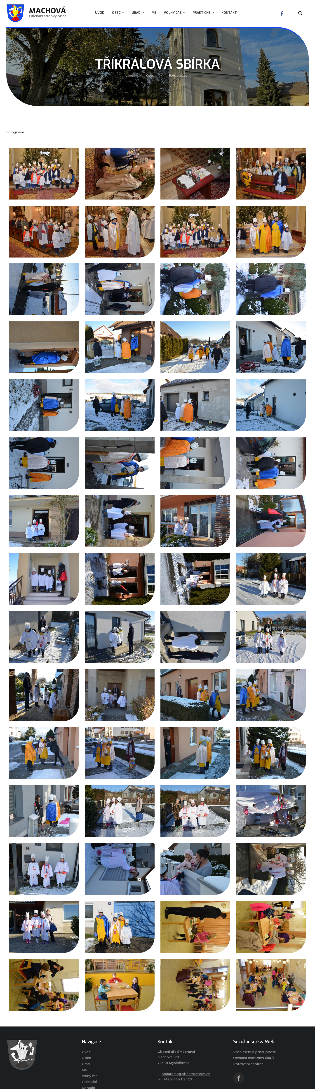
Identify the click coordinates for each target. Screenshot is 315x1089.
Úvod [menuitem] (99, 13)
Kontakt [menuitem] (229, 13)
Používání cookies (248, 1064)
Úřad (86, 1064)
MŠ (84, 1070)
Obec (150, 75)
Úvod (129, 75)
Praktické (89, 1082)
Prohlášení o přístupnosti (254, 1052)
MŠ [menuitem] (154, 13)
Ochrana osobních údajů (253, 1058)
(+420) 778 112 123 (177, 1079)
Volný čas (89, 1076)
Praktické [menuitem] (203, 13)
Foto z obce (178, 75)
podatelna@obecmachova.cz (185, 1074)
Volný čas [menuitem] (174, 13)
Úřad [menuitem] (138, 13)
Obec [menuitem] (118, 13)
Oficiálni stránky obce (48, 13)
